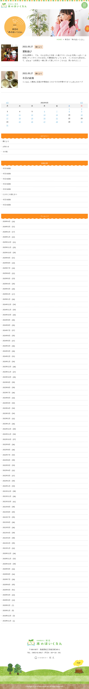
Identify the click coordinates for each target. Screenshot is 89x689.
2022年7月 (6, 455)
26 (32, 122)
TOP (78, 663)
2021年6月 (6, 522)
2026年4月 (6, 221)
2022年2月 (6, 481)
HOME (59, 39)
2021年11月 (7, 496)
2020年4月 (6, 595)
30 (82, 122)
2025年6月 (6, 273)
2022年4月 (6, 470)
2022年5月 (6, 465)
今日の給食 (7, 168)
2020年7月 (6, 579)
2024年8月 (6, 325)
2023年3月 (6, 413)
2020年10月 (7, 564)
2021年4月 (6, 533)
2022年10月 (7, 439)
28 (57, 122)
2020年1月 (6, 610)
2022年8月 (6, 450)
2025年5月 (6, 278)
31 (7, 125)
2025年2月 (6, 294)
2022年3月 (6, 476)
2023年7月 (6, 392)
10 (7, 115)
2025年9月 (6, 258)
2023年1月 (6, 424)
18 (20, 118)
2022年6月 (6, 460)
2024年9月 (6, 320)
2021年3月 (6, 538)
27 (44, 122)
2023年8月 (6, 387)
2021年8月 (6, 512)
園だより (6, 141)
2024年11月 (7, 310)
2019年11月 (7, 621)
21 (57, 118)
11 (20, 115)
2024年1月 (6, 361)
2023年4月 (6, 408)
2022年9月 (6, 444)
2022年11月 (7, 434)
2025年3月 (6, 289)
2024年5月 (6, 341)
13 (44, 115)
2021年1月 (6, 548)
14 (57, 115)
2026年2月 (6, 232)
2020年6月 (6, 584)
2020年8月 (6, 574)
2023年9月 (6, 382)
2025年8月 (6, 263)
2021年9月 (6, 507)
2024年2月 (6, 356)
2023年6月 (6, 398)
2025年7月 (6, 268)
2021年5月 (6, 527)
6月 (81, 103)
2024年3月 (6, 351)
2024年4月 (6, 346)
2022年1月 (6, 486)
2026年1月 (6, 237)
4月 (7, 103)
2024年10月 (7, 315)
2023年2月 (6, 418)
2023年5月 (6, 403)
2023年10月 (7, 377)
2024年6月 (6, 336)
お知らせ (6, 146)
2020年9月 (6, 569)
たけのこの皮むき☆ (10, 194)
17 (7, 118)
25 (20, 122)
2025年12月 (7, 242)
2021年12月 (7, 491)
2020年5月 (6, 590)
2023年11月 (7, 372)
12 (32, 115)
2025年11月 (7, 247)
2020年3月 (6, 600)
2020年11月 (7, 559)
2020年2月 (6, 605)
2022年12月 (7, 429)
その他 (5, 152)
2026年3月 (6, 227)
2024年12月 (7, 304)
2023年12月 (7, 367)
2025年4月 (6, 284)
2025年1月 (6, 299)
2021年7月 (6, 517)
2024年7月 (6, 330)
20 (44, 118)
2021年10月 (7, 501)
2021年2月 (6, 543)
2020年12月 (7, 553)
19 (32, 118)
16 (82, 115)
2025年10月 (7, 252)
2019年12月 (7, 616)
